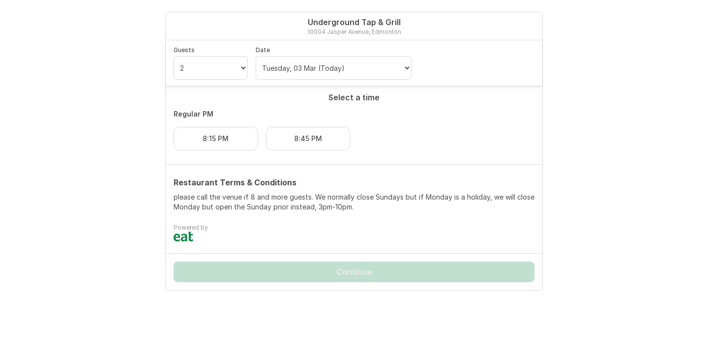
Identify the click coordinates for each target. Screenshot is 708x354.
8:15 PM (216, 138)
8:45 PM (308, 138)
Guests (184, 50)
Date (263, 50)
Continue (354, 272)
